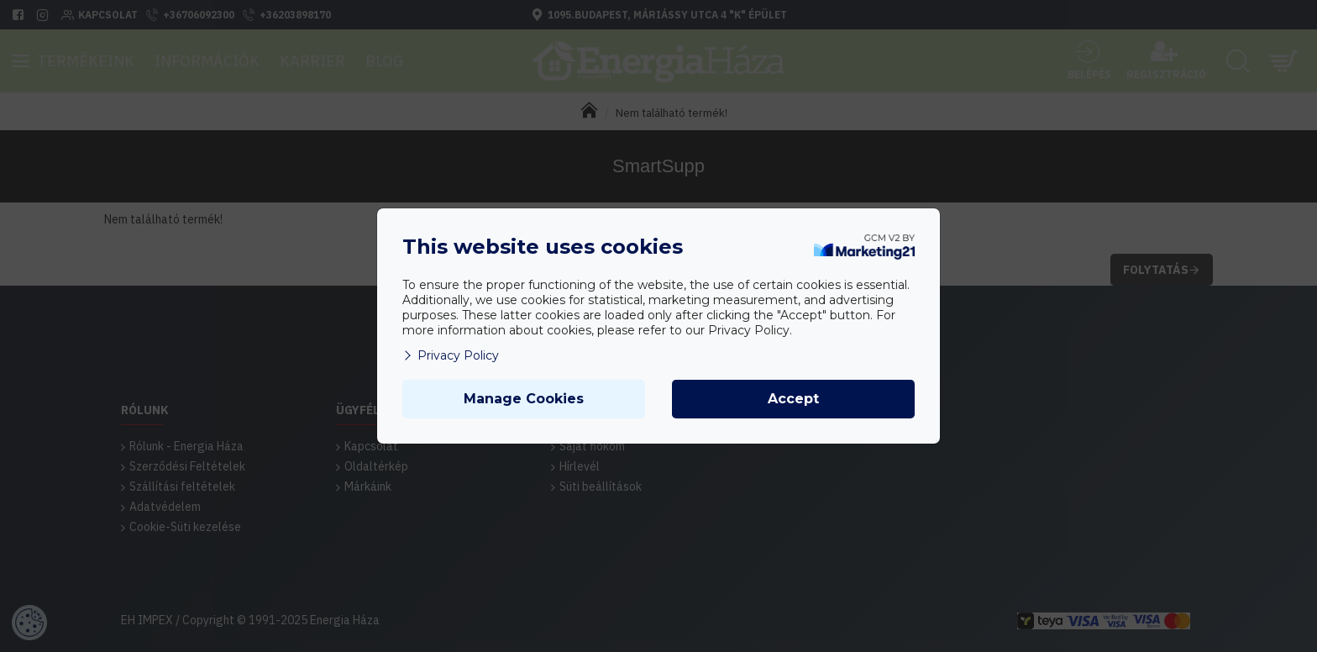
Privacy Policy (450, 355)
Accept (793, 399)
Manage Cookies (524, 399)
